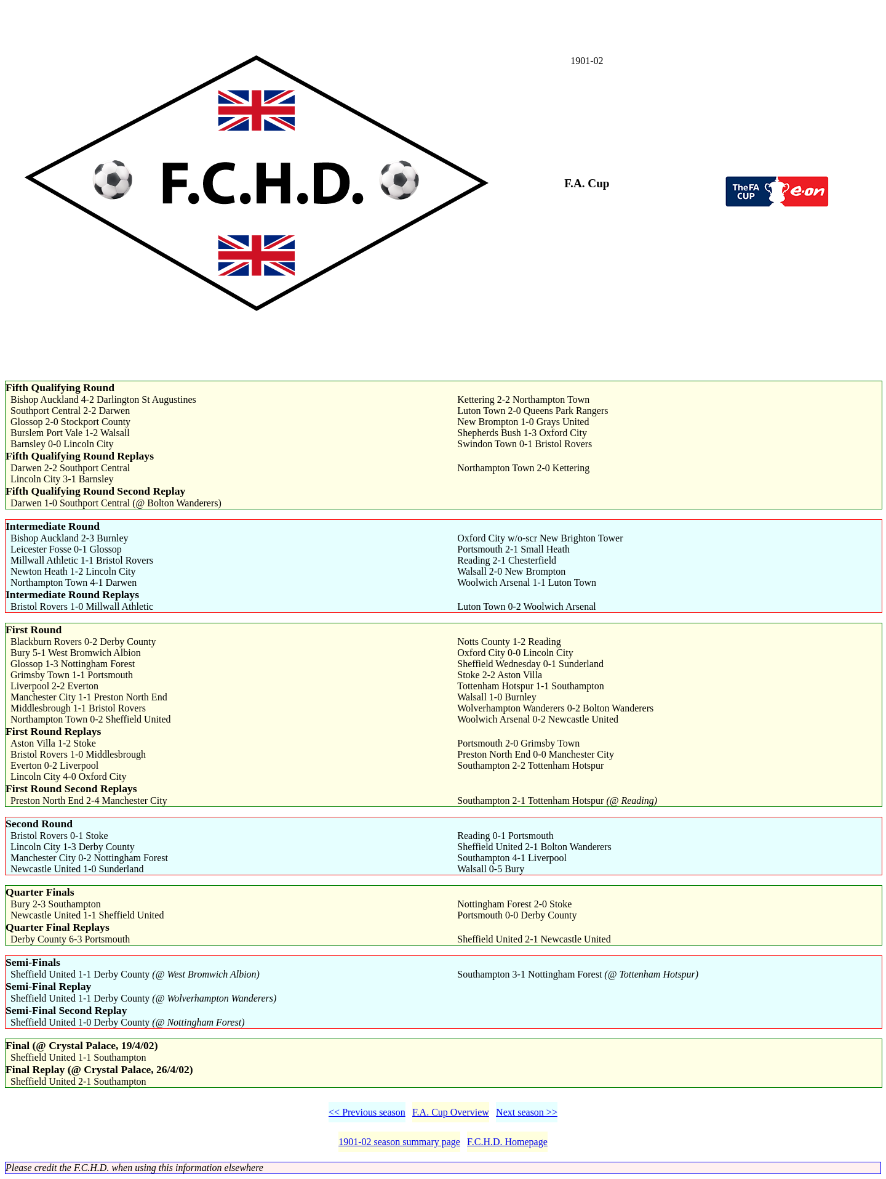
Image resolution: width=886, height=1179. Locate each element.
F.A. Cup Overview (450, 1112)
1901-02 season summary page (399, 1141)
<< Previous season (367, 1112)
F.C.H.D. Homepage (507, 1141)
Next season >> (526, 1112)
